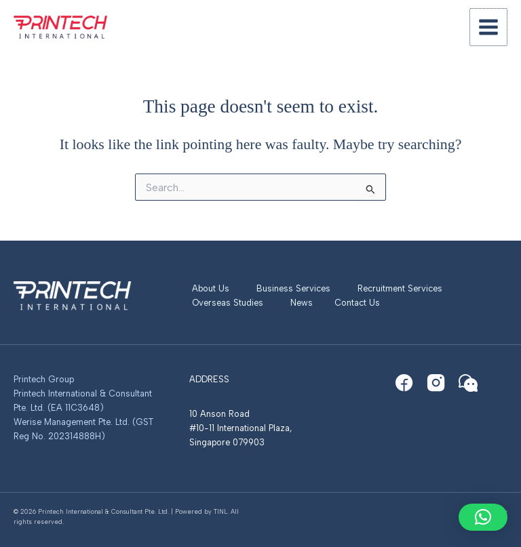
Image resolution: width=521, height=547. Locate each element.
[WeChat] (468, 383)
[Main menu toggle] (489, 27)
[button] (483, 517)
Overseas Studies (227, 303)
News (301, 303)
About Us (210, 288)
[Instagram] (436, 383)
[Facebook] (404, 383)
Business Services (293, 288)
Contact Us (357, 303)
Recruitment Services (400, 288)
